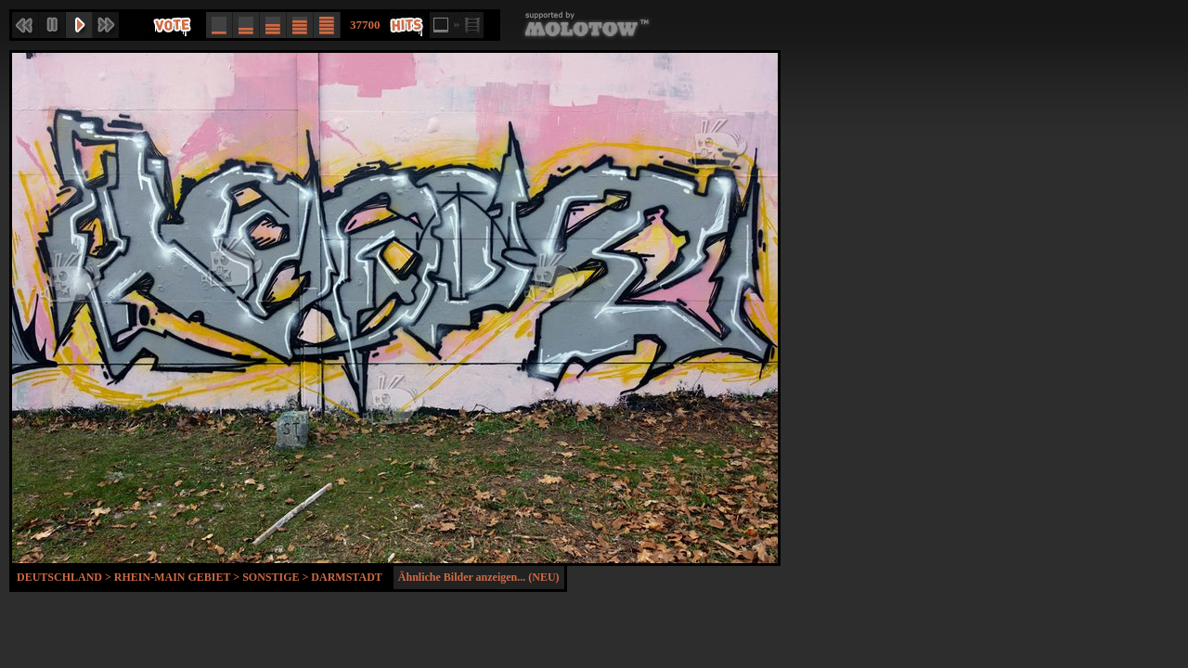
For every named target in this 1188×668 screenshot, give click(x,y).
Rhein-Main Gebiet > (178, 577)
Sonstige (270, 577)
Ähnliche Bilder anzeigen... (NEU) (479, 577)
